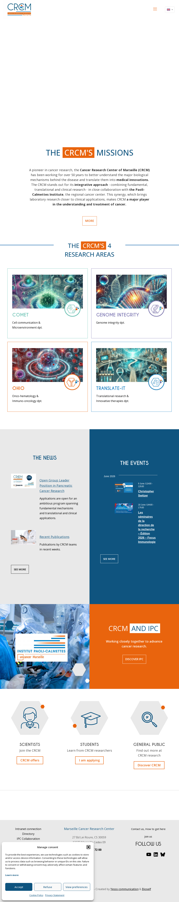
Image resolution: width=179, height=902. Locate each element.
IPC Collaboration (28, 839)
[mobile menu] (155, 9)
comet (20, 315)
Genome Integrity (117, 315)
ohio (18, 388)
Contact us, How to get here (148, 829)
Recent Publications (54, 537)
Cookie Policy (36, 895)
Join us (148, 836)
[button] (88, 847)
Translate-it (110, 388)
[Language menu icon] (170, 9)
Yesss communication (124, 889)
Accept (19, 887)
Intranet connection (28, 829)
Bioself (146, 889)
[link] (47, 296)
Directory (28, 834)
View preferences (77, 887)
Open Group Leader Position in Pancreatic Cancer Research (56, 485)
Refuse (47, 887)
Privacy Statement (54, 895)
